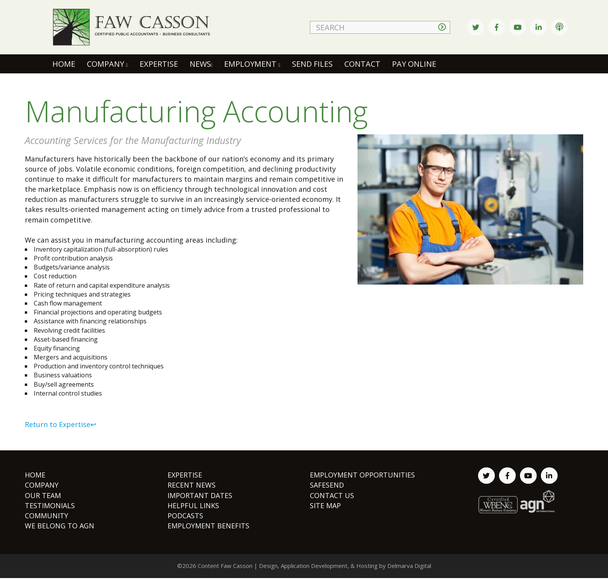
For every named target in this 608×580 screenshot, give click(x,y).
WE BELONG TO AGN (59, 525)
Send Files (312, 64)
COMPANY (42, 485)
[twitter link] (475, 27)
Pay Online (414, 64)
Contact (362, 64)
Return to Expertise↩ (60, 424)
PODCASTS (185, 515)
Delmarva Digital (409, 566)
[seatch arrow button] (444, 27)
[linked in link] (538, 27)
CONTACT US (332, 495)
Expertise (159, 64)
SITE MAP (325, 505)
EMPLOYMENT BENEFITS (208, 525)
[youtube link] (517, 27)
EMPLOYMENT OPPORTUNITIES (362, 474)
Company (107, 64)
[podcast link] (559, 27)
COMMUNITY (46, 515)
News (201, 64)
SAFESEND (327, 485)
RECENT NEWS (192, 485)
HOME (35, 474)
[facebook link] (496, 27)
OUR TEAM (43, 495)
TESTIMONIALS (50, 505)
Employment (252, 64)
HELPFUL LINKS (193, 505)
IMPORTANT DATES (200, 495)
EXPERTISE (185, 474)
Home (64, 63)
